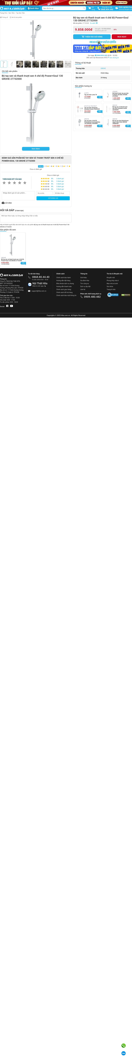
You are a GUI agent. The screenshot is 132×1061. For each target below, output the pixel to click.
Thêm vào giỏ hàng (92, 37)
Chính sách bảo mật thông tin (66, 295)
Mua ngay (121, 37)
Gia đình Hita (84, 280)
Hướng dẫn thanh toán (64, 286)
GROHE (103, 68)
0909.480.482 (92, 296)
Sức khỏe (110, 286)
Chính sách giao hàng (63, 289)
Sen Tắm (12, 13)
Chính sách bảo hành (63, 277)
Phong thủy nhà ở (113, 280)
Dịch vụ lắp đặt (85, 286)
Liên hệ (82, 289)
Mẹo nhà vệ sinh (112, 283)
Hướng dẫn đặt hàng (63, 280)
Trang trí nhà (111, 289)
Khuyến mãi (111, 277)
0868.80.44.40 (41, 277)
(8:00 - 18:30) (106, 55)
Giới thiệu (83, 277)
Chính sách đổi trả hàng (64, 292)
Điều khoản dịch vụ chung (65, 283)
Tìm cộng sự (84, 283)
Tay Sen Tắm (20, 13)
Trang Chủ (3, 13)
